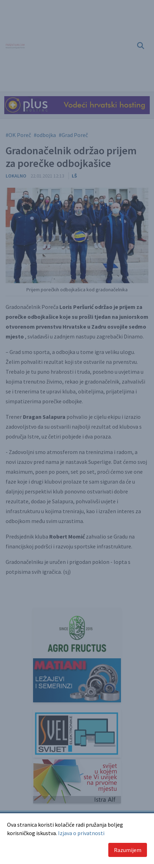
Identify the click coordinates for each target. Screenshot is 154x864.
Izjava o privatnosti (81, 833)
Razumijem (127, 849)
